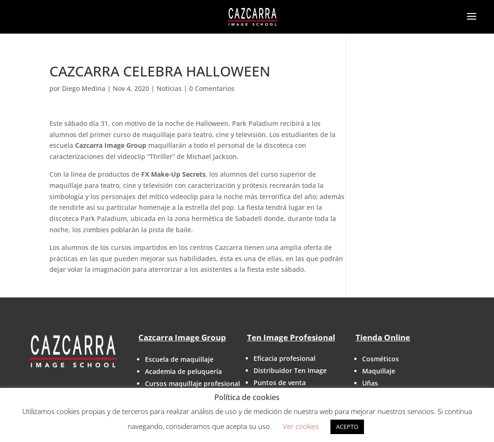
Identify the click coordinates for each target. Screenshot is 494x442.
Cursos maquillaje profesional (192, 383)
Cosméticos (380, 358)
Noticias (169, 88)
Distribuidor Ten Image (290, 370)
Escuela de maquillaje (179, 359)
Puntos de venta (280, 382)
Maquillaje (378, 370)
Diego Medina (83, 88)
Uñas (370, 383)
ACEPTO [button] (347, 426)
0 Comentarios (211, 88)
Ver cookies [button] (301, 426)
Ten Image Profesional (291, 337)
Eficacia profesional (285, 358)
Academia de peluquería (183, 371)
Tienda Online (383, 337)
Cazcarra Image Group (182, 337)
